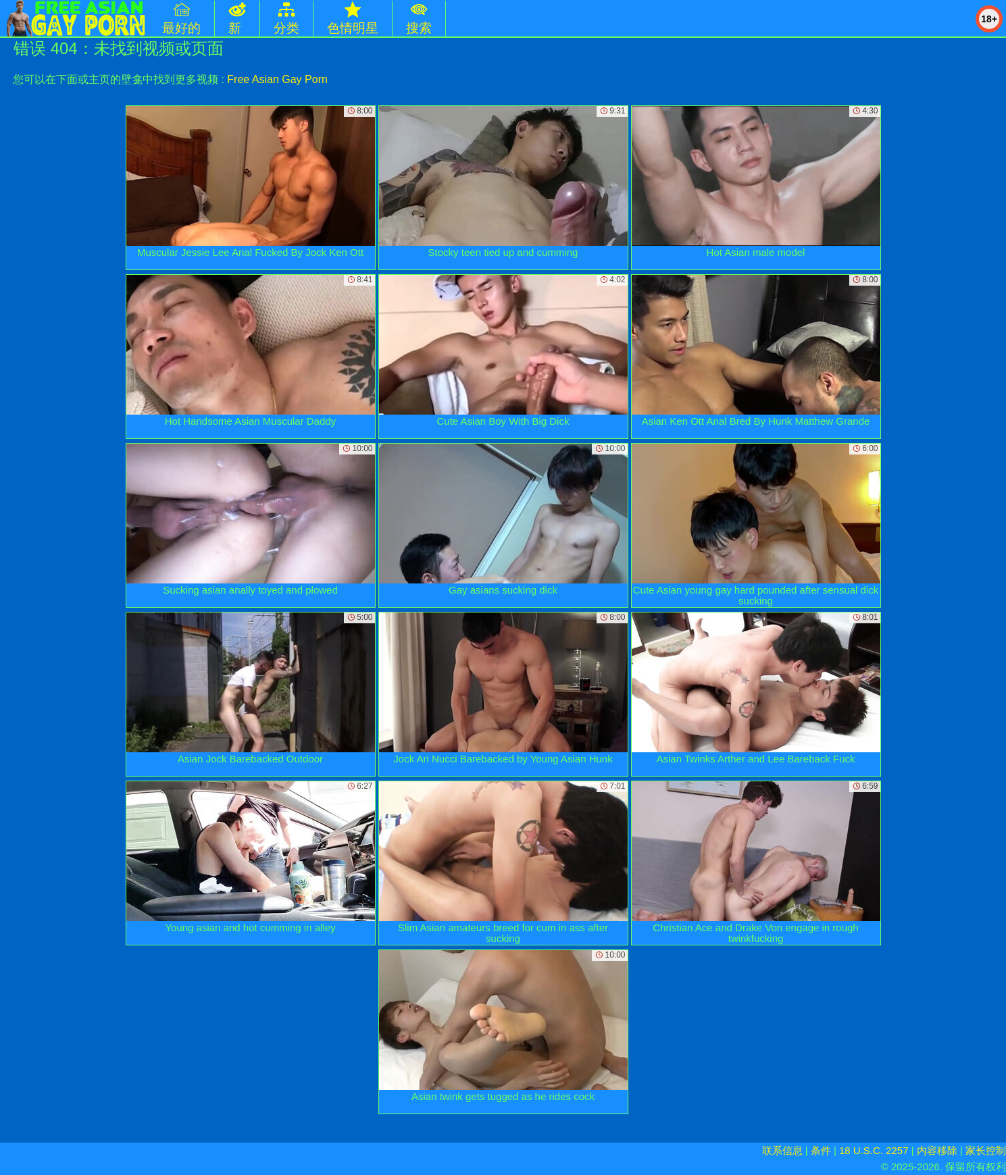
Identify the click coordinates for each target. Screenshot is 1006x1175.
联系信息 (782, 1150)
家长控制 (985, 1150)
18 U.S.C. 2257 (874, 1150)
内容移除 (937, 1150)
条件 (821, 1150)
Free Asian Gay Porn (277, 79)
